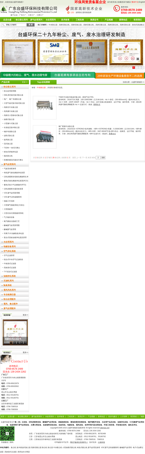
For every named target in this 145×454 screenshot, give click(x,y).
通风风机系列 (9, 290)
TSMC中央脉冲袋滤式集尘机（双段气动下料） (77, 97)
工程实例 (80, 20)
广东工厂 (22, 15)
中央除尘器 (53, 25)
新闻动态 (123, 20)
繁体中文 (135, 2)
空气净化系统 (9, 251)
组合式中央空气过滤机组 (13, 259)
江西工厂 (40, 15)
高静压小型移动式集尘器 (13, 115)
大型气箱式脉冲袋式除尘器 (14, 103)
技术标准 (65, 20)
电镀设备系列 (9, 246)
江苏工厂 (31, 15)
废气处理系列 (36, 20)
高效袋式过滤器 (10, 268)
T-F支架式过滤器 (10, 272)
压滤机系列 (8, 280)
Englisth (142, 2)
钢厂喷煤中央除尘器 (66, 126)
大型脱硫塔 (8, 209)
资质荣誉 (6, 315)
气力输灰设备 (9, 217)
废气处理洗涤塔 (94, 447)
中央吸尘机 (57, 447)
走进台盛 (7, 20)
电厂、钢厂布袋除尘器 (12, 99)
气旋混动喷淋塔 (10, 169)
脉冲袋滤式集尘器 (24, 447)
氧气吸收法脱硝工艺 (12, 221)
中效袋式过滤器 (10, 264)
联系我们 (138, 20)
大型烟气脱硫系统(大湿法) (14, 205)
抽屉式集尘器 (9, 119)
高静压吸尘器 (36, 447)
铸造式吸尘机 (82, 447)
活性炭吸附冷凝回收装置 (13, 189)
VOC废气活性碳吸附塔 (13, 197)
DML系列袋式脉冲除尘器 (13, 95)
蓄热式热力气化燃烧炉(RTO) (15, 185)
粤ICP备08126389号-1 (79, 442)
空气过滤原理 (9, 255)
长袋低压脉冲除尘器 (12, 127)
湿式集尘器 (8, 144)
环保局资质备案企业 (90, 2)
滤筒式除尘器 (9, 136)
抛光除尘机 (8, 156)
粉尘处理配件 (9, 299)
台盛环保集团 (136, 82)
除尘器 (50, 447)
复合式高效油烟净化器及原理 (15, 237)
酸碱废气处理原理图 (12, 225)
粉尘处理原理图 (10, 91)
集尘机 (13, 447)
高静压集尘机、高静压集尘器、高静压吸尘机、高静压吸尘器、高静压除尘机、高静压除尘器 (94, 25)
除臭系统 (7, 285)
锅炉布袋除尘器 (10, 132)
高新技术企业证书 (13, 339)
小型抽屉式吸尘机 (69, 447)
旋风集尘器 (8, 140)
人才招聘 (123, 417)
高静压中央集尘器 (11, 107)
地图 (142, 417)
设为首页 (110, 2)
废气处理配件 (9, 308)
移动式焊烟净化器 (11, 152)
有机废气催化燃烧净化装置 (14, 173)
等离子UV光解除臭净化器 (14, 233)
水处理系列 (51, 20)
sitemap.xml (104, 428)
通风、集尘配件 (10, 304)
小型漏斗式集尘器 (11, 123)
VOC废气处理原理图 (12, 193)
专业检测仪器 (9, 294)
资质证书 (94, 20)
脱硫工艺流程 (9, 201)
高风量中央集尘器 (11, 111)
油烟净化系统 (9, 276)
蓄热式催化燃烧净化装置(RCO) (16, 181)
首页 (2, 417)
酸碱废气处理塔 (10, 229)
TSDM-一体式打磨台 (12, 148)
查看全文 (96, 104)
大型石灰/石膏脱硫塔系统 (13, 213)
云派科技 (101, 442)
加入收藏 (118, 2)
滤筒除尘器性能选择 (83, 12)
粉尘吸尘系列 (22, 20)
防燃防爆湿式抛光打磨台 (13, 160)
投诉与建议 (126, 2)
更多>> (25, 82)
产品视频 (109, 20)
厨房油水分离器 (24, 452)
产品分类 (5, 82)
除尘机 (44, 447)
